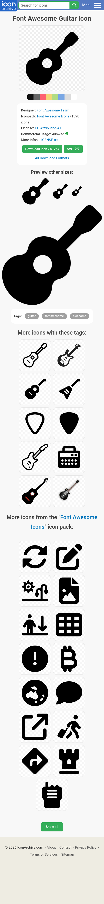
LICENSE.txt (48, 140)
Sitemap (67, 854)
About (51, 847)
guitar (32, 316)
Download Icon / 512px (42, 149)
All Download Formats (52, 158)
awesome (79, 316)
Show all (52, 827)
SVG (73, 149)
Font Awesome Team (53, 110)
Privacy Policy (85, 847)
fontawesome (54, 316)
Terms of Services (44, 854)
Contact (65, 847)
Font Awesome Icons (53, 116)
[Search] (74, 5)
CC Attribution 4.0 (48, 128)
